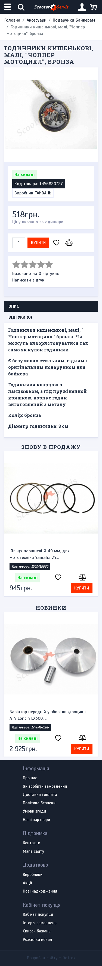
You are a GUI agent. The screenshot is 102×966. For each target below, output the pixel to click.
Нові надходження (40, 891)
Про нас (30, 778)
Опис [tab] (13, 306)
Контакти (31, 843)
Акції (27, 883)
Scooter (51, 7)
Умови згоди (34, 811)
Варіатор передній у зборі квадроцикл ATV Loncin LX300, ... (48, 715)
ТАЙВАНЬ (43, 193)
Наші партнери (36, 820)
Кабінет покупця (38, 914)
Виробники (32, 875)
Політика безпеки (39, 803)
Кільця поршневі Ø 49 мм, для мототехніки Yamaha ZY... (40, 554)
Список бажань (37, 931)
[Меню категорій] (8, 7)
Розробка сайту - (51, 958)
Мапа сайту (33, 851)
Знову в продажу (51, 447)
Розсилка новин (37, 940)
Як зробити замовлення (45, 786)
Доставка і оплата (40, 795)
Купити (38, 242)
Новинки (51, 608)
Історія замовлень (40, 923)
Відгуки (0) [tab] (20, 317)
